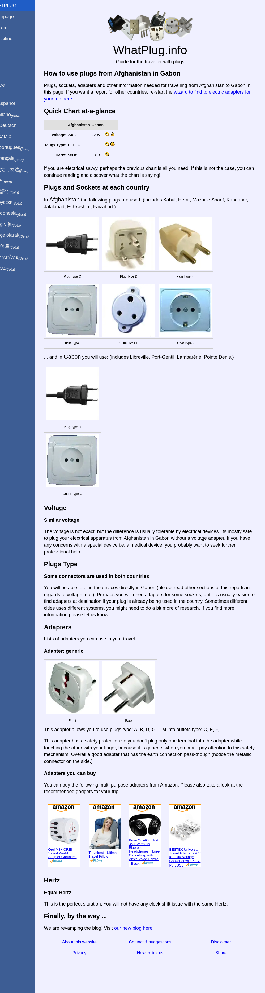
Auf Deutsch (16, 125)
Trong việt (18, 224)
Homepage (14, 16)
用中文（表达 (22, 170)
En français (19, 158)
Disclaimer (223, 942)
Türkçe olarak (22, 235)
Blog (7, 58)
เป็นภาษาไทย (21, 257)
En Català (13, 136)
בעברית (15, 268)
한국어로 (17, 246)
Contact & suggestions (156, 942)
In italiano (18, 115)
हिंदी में (14, 180)
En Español (15, 103)
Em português (22, 148)
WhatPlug (16, 5)
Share (223, 953)
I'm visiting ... (16, 38)
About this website (89, 942)
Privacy (89, 953)
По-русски (19, 202)
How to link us (156, 953)
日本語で (17, 192)
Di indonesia (21, 213)
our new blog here (145, 928)
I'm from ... (14, 27)
